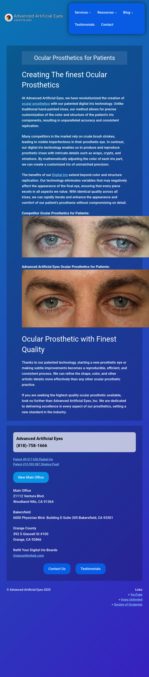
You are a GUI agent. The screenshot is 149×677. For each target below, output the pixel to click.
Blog (126, 12)
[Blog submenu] (132, 12)
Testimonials (90, 569)
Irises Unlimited (131, 599)
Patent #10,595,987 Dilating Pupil (36, 464)
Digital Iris (60, 175)
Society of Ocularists (128, 604)
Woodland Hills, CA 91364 (33, 496)
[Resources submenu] (116, 12)
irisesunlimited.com (28, 555)
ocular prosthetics (36, 104)
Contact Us (56, 569)
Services (81, 12)
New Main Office (31, 477)
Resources (106, 12)
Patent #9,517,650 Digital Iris (33, 459)
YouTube (136, 594)
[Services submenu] (90, 12)
